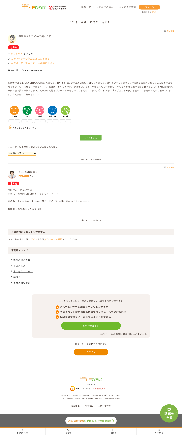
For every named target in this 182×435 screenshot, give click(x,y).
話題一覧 (86, 7)
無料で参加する (91, 325)
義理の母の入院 (21, 260)
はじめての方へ (105, 7)
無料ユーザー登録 (53, 239)
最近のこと (19, 266)
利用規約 (89, 406)
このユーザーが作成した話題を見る (30, 58)
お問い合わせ (104, 406)
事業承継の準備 (21, 282)
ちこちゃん (17, 53)
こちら (154, 12)
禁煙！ (17, 277)
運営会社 (75, 406)
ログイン (149, 7)
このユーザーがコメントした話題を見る (32, 62)
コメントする (90, 137)
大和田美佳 (23, 175)
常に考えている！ (23, 271)
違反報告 (169, 31)
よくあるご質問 (127, 7)
